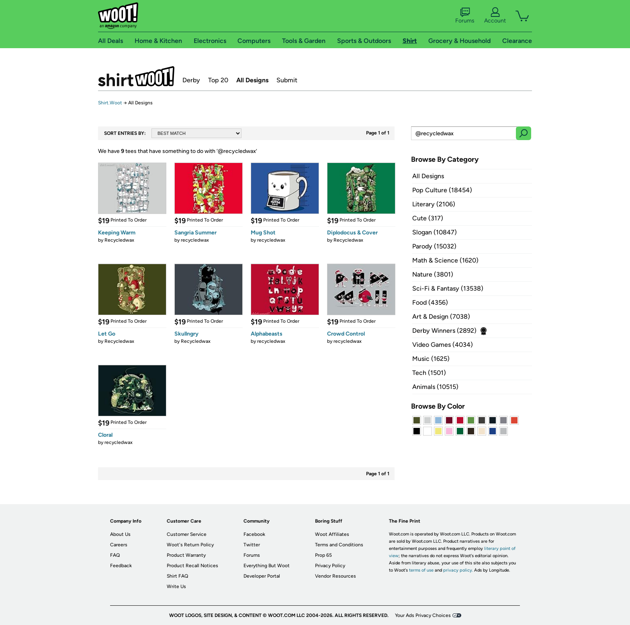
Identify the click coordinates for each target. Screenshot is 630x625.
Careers (118, 545)
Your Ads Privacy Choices (423, 615)
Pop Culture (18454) (442, 190)
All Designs (252, 80)
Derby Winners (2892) (444, 330)
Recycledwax (119, 240)
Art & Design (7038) (441, 316)
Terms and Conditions (339, 545)
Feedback (121, 565)
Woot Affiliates (332, 534)
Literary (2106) (433, 204)
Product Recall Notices (192, 565)
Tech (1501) (429, 373)
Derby (191, 80)
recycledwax (195, 240)
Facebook (254, 534)
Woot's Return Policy (190, 545)
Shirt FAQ (177, 576)
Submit (286, 80)
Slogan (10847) (434, 232)
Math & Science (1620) (445, 260)
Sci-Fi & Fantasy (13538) (447, 288)
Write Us (176, 586)
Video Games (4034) (442, 344)
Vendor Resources (335, 576)
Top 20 (218, 80)
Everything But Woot (266, 565)
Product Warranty (186, 555)
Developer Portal (261, 576)
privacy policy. (458, 570)
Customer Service (187, 534)
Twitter (251, 545)
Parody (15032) (434, 246)
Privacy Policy (330, 565)
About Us (120, 534)
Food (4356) (430, 302)
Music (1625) (431, 358)
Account (495, 15)
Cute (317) (427, 218)
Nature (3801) (432, 274)
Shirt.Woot (136, 76)
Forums (465, 15)
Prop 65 (323, 555)
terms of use (421, 570)
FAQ (115, 555)
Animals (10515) (435, 387)
